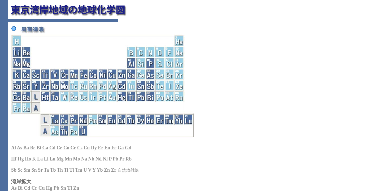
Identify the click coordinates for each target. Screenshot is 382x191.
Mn (68, 159)
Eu (107, 147)
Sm (27, 170)
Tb (53, 170)
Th (60, 170)
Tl (72, 170)
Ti (66, 170)
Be (33, 147)
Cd (52, 147)
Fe (113, 147)
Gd (128, 147)
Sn (34, 170)
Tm (78, 170)
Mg (60, 159)
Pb (115, 159)
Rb (128, 159)
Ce (59, 147)
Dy (94, 147)
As (19, 147)
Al (13, 147)
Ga (121, 147)
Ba (26, 147)
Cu (87, 147)
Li (46, 159)
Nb (91, 159)
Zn (107, 170)
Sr (40, 170)
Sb (13, 170)
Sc (20, 170)
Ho (28, 159)
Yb (100, 170)
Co (66, 147)
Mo (76, 159)
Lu (52, 159)
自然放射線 (128, 170)
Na (84, 159)
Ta (46, 170)
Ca (45, 147)
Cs (80, 147)
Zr (113, 170)
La (40, 159)
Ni (105, 159)
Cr (73, 147)
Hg (21, 159)
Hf (13, 159)
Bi (39, 147)
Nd (99, 159)
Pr (121, 159)
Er (100, 147)
